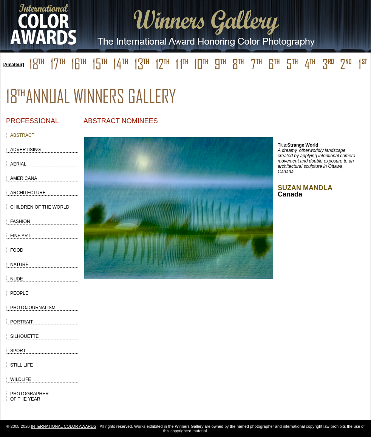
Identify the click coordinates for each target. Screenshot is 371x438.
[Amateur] (13, 64)
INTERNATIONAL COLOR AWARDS (63, 426)
